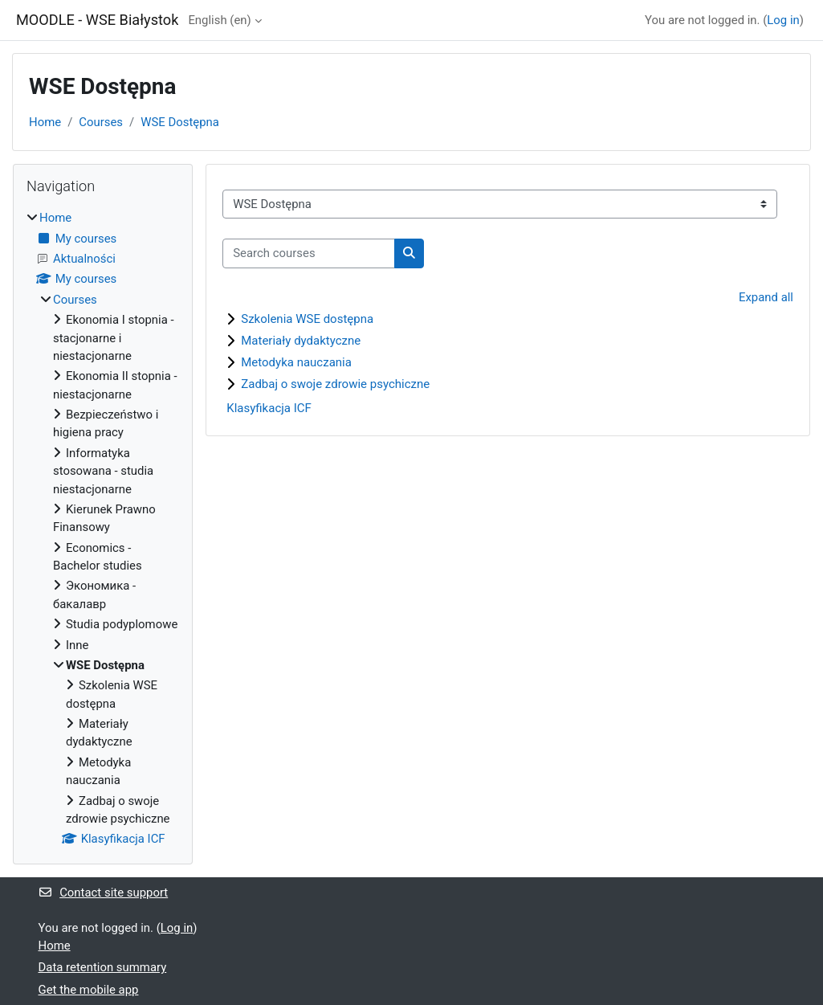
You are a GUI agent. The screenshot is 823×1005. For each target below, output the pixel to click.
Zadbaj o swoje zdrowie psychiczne (335, 384)
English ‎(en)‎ (219, 20)
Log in (783, 20)
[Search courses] (308, 253)
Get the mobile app (89, 990)
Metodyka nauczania (296, 362)
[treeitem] (102, 528)
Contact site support (104, 892)
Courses (101, 122)
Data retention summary (103, 967)
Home (45, 122)
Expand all (766, 297)
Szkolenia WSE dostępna (307, 319)
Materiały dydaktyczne (301, 340)
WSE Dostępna (180, 122)
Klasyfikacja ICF (269, 408)
